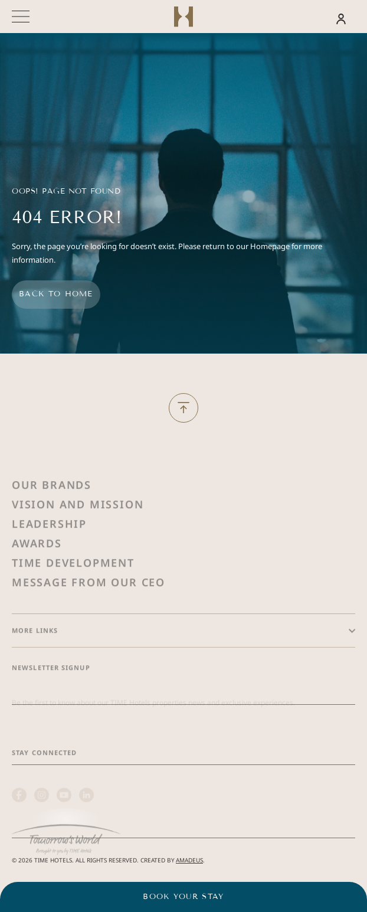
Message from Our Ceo (88, 605)
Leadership (49, 547)
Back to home (56, 294)
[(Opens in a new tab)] (66, 856)
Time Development (73, 585)
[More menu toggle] (21, 16)
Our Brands (51, 508)
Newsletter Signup (51, 690)
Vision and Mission (77, 527)
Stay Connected (44, 775)
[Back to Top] (183, 408)
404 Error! (67, 217)
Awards (37, 566)
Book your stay (183, 896)
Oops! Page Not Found (66, 191)
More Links (35, 653)
